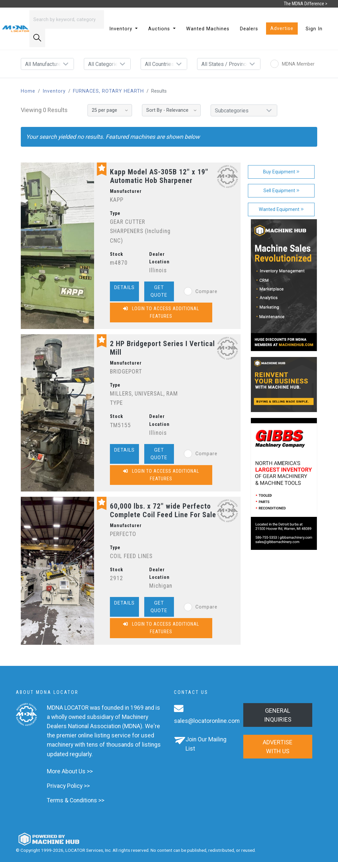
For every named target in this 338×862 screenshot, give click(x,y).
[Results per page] (109, 110)
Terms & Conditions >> (75, 800)
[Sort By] (171, 110)
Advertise (281, 28)
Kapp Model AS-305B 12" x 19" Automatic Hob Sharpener (159, 176)
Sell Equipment (281, 190)
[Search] (66, 19)
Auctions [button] (160, 29)
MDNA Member (292, 64)
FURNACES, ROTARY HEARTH (108, 91)
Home (28, 91)
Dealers (249, 29)
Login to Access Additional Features (161, 312)
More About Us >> (70, 771)
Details (124, 287)
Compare (201, 291)
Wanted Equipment (281, 209)
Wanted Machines (207, 29)
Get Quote (159, 291)
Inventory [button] (121, 29)
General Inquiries (277, 715)
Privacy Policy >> (68, 786)
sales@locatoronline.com (207, 721)
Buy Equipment (281, 172)
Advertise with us (277, 747)
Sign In (314, 29)
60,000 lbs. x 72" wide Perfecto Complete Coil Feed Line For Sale (163, 510)
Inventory (54, 91)
